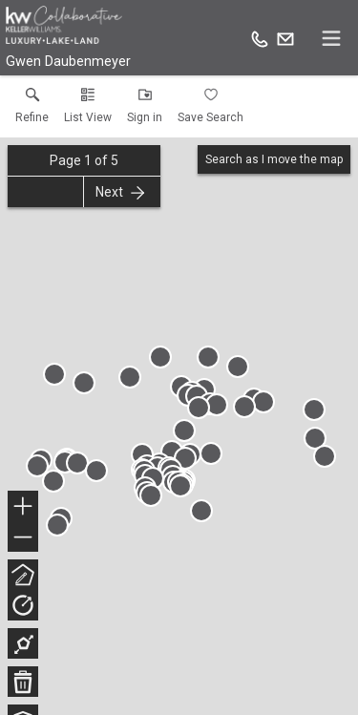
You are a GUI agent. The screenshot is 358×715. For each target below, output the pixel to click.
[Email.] (285, 38)
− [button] (23, 537)
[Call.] (259, 38)
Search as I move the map (274, 159)
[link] (32, 110)
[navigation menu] (331, 38)
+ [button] (23, 507)
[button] (87, 110)
